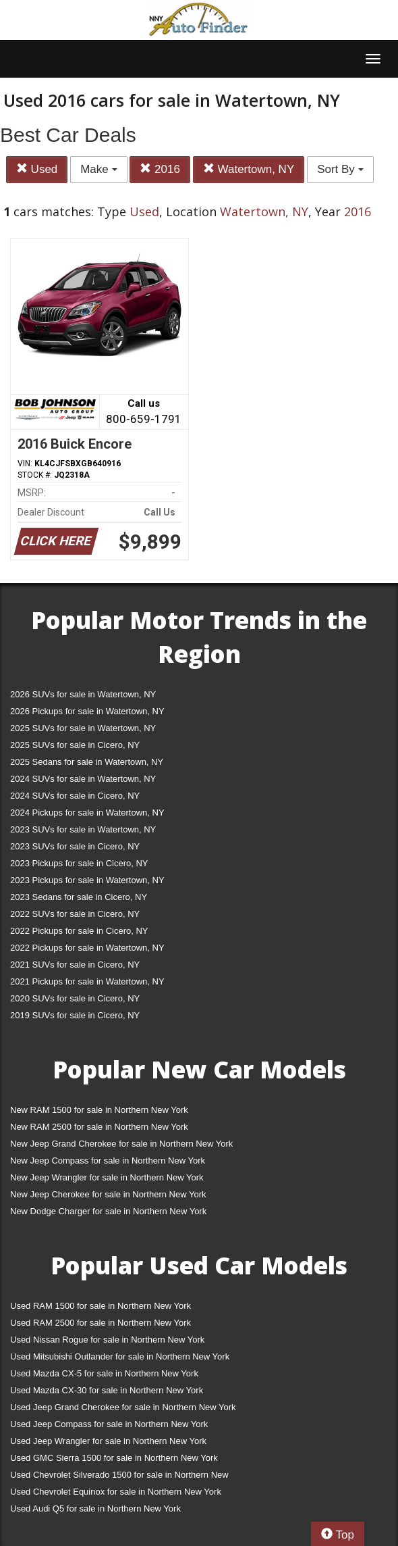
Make (98, 169)
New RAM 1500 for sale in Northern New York (99, 1110)
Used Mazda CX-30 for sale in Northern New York (106, 1390)
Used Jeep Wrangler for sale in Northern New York (108, 1441)
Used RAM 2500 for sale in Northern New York (100, 1323)
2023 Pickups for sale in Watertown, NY (87, 880)
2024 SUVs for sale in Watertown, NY (83, 779)
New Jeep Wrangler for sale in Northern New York (107, 1177)
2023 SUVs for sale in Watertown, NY (83, 829)
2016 (160, 169)
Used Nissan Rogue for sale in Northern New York (107, 1340)
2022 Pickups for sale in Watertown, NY (87, 948)
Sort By (340, 169)
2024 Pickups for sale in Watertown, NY (87, 812)
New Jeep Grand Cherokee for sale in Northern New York (121, 1144)
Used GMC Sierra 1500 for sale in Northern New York (114, 1458)
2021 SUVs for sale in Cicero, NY (75, 964)
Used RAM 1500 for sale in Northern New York (100, 1306)
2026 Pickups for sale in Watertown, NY (87, 711)
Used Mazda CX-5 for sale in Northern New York (104, 1373)
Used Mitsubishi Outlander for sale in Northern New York (119, 1356)
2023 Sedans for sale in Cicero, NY (78, 897)
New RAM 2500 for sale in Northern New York (99, 1127)
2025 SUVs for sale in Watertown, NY (83, 728)
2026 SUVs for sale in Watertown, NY (83, 694)
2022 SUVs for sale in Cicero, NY (75, 914)
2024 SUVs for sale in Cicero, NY (75, 796)
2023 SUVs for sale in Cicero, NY (75, 846)
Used (36, 169)
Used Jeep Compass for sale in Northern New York (109, 1424)
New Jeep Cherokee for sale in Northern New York (108, 1194)
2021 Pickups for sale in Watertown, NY (87, 981)
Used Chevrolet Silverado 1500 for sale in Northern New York (119, 1477)
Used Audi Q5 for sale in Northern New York (95, 1508)
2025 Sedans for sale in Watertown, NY (86, 762)
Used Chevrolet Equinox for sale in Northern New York (115, 1492)
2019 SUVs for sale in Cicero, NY (75, 1015)
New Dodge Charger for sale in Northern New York (108, 1211)
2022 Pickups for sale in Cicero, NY (79, 931)
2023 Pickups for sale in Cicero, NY (79, 863)
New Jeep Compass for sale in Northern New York (107, 1160)
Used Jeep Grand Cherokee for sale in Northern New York (123, 1407)
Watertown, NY (248, 169)
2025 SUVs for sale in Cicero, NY (75, 745)
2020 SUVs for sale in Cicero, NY (75, 998)
